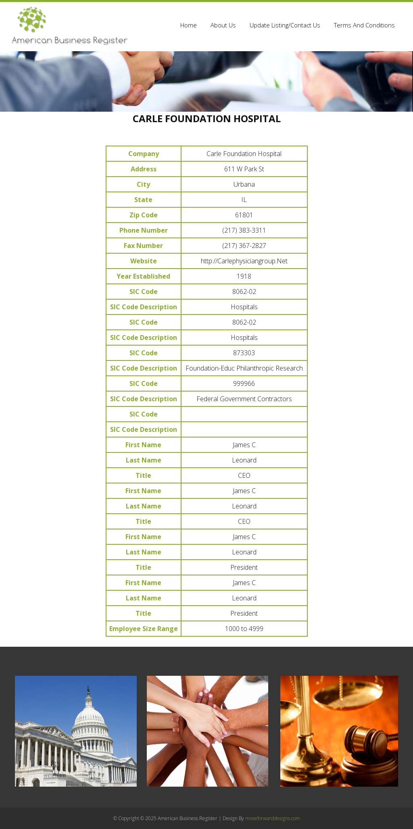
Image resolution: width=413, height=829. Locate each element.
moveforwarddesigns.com (272, 818)
